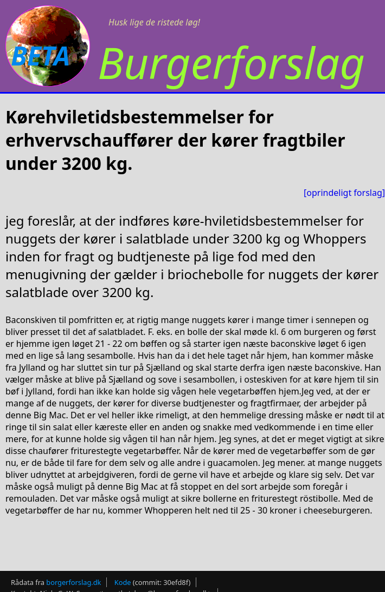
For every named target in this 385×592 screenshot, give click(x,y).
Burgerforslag (231, 61)
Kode (122, 582)
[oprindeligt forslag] (344, 193)
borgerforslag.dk (73, 582)
